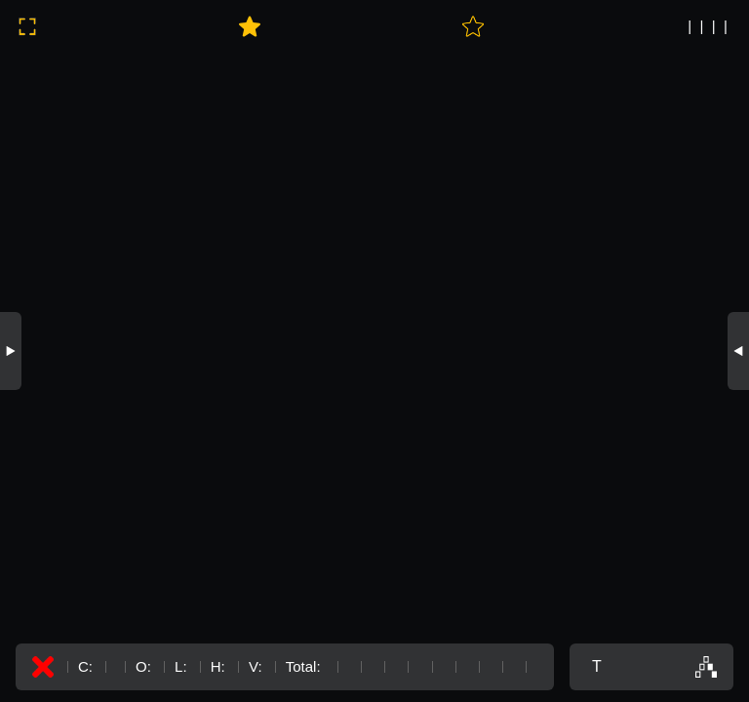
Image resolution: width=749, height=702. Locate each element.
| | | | (707, 26)
